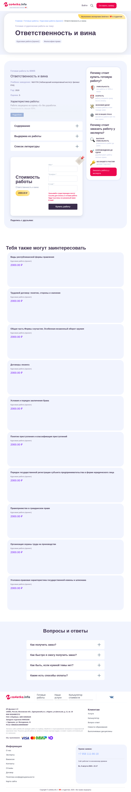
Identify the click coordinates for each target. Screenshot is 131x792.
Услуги (91, 714)
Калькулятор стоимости (75, 696)
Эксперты (10, 755)
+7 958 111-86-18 (88, 753)
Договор (9, 772)
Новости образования (97, 727)
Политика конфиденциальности (20, 777)
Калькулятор (93, 718)
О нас (8, 750)
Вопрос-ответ (94, 722)
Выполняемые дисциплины (100, 731)
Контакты (10, 764)
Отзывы (9, 768)
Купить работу (63, 207)
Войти (84, 5)
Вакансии (10, 759)
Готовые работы (31, 21)
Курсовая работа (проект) (51, 21)
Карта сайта (11, 781)
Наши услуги (58, 696)
